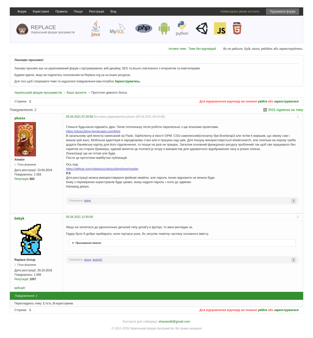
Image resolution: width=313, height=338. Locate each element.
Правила (61, 11)
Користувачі (41, 11)
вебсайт (19, 288)
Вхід (113, 11)
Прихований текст (85, 242)
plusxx (19, 118)
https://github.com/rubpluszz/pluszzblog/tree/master (102, 169)
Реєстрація (96, 11)
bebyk (87, 200)
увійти (262, 101)
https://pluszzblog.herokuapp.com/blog (93, 131)
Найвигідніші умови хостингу (240, 11)
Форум (21, 11)
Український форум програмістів (38, 92)
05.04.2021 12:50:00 (79, 217)
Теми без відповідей (202, 48)
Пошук (78, 11)
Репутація (21, 179)
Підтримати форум (282, 11)
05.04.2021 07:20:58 (79, 116)
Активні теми (177, 48)
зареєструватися (286, 101)
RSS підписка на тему (285, 110)
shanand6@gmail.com (174, 321)
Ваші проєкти (76, 92)
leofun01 (97, 259)
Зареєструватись (127, 81)
